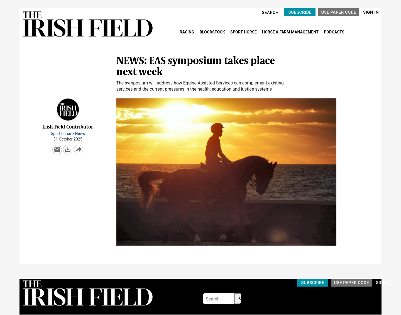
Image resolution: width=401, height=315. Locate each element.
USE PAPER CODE (338, 12)
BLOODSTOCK (213, 32)
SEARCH (270, 12)
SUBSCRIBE (299, 12)
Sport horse (61, 133)
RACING (187, 32)
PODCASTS (334, 32)
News (80, 133)
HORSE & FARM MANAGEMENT (290, 32)
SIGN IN (371, 12)
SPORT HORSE (244, 32)
